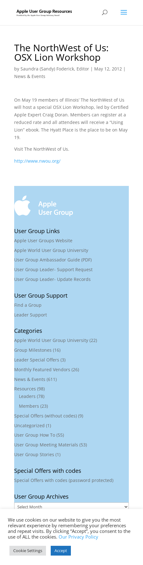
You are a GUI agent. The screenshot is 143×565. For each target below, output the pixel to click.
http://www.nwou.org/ (37, 161)
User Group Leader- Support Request (53, 269)
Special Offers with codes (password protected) (63, 480)
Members (29, 406)
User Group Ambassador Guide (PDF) (53, 260)
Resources (25, 389)
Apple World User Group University (51, 250)
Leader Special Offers (36, 360)
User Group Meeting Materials (46, 445)
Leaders (27, 396)
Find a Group (28, 305)
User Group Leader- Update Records (52, 279)
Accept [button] (60, 550)
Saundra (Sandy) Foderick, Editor (54, 69)
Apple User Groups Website (43, 240)
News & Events (29, 76)
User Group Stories (34, 454)
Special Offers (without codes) (45, 416)
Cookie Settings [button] (27, 550)
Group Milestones (33, 350)
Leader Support (30, 315)
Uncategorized (29, 425)
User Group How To (34, 435)
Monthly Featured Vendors (42, 369)
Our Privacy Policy (78, 537)
